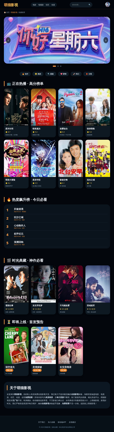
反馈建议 (72, 422)
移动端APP (62, 422)
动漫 (53, 5)
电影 (34, 5)
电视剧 (41, 5)
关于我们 (41, 422)
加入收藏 (51, 422)
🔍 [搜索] (90, 5)
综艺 (47, 5)
